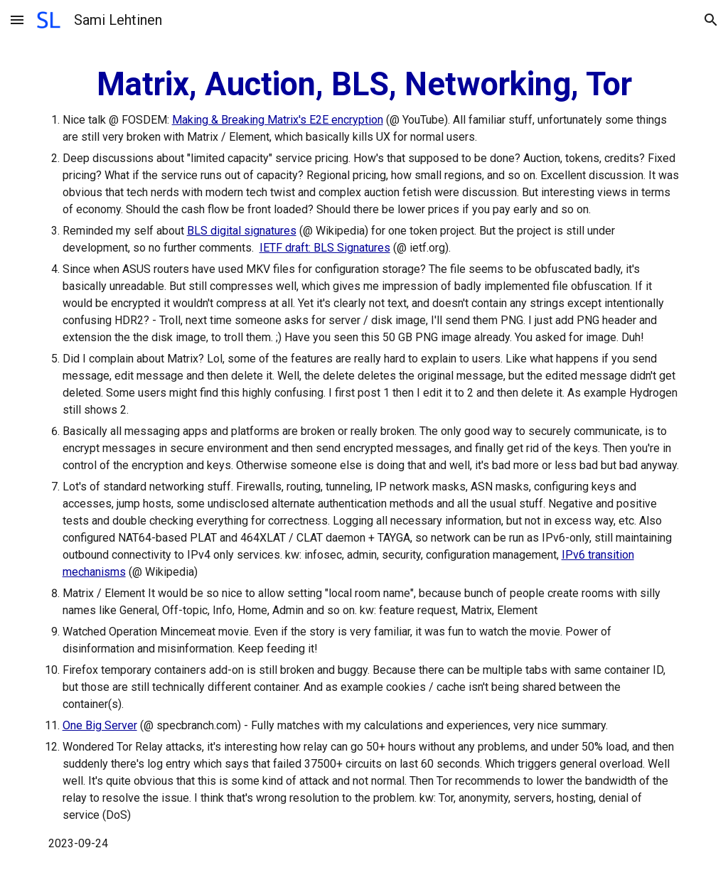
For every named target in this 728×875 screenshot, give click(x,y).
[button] (17, 19)
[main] (364, 457)
